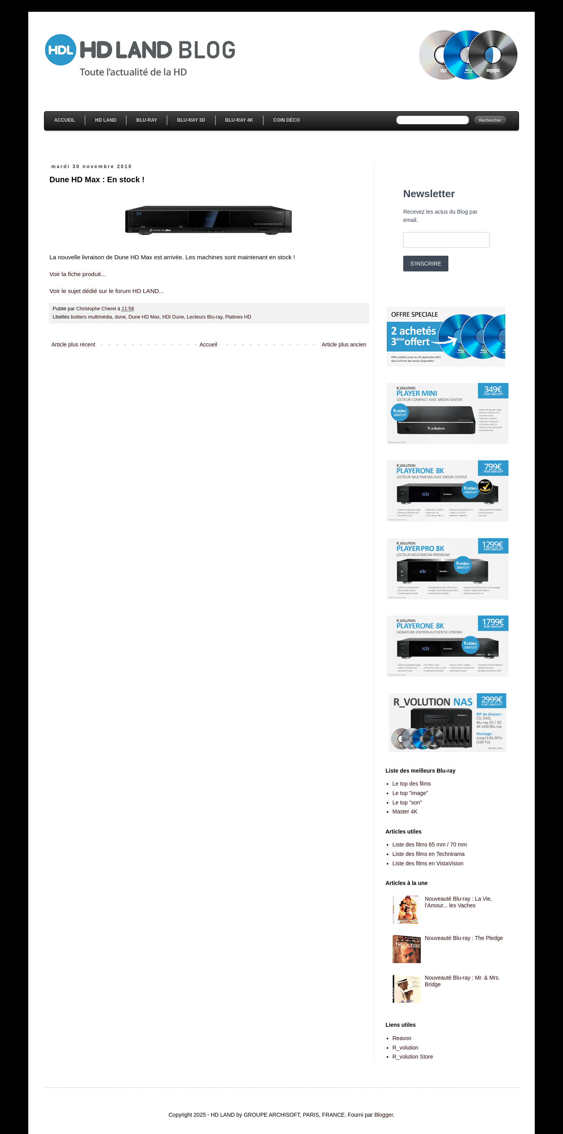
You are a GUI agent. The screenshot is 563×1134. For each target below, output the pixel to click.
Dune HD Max (143, 317)
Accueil (64, 120)
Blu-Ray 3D (191, 120)
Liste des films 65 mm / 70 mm (430, 844)
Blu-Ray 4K (239, 120)
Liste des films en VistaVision (428, 863)
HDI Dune (173, 317)
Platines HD (238, 317)
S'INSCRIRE (425, 263)
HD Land (105, 120)
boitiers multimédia (91, 317)
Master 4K (405, 811)
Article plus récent (73, 344)
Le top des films (412, 783)
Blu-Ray (146, 120)
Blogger (383, 1115)
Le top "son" (407, 802)
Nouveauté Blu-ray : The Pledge (464, 938)
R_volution (406, 1047)
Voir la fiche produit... (77, 274)
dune (120, 317)
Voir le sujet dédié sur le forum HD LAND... (106, 291)
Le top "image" (410, 793)
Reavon (402, 1038)
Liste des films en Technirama (429, 854)
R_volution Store (413, 1056)
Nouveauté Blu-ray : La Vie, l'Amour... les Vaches (458, 902)
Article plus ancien (344, 344)
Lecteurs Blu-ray (205, 317)
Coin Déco (286, 120)
